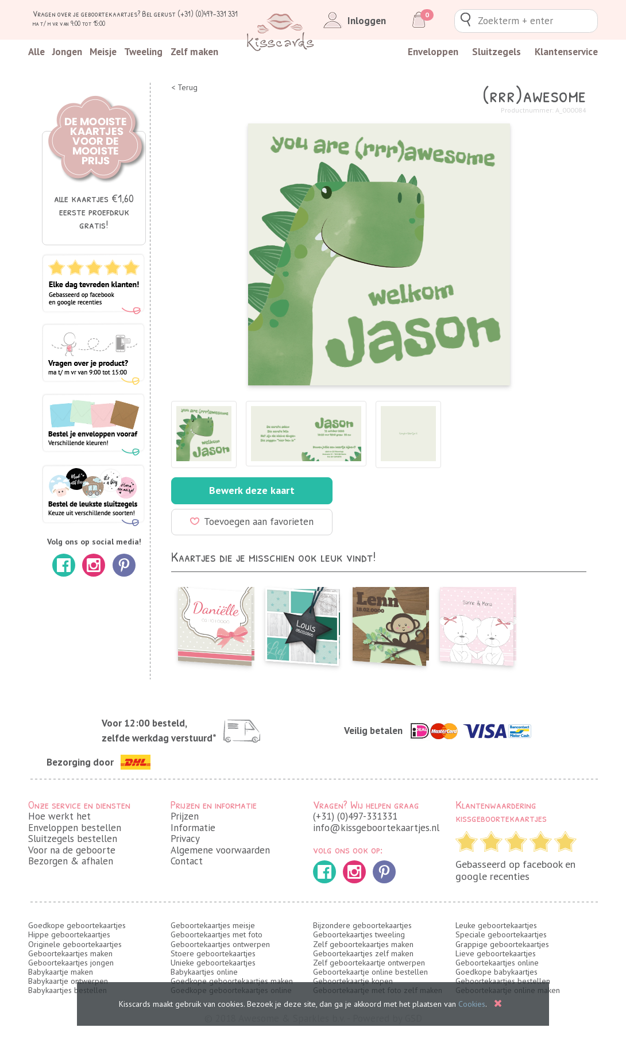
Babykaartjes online (204, 972)
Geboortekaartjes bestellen (502, 981)
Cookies (471, 1004)
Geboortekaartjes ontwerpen (220, 944)
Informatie (193, 827)
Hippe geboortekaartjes (69, 934)
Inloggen (352, 20)
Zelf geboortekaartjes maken (363, 944)
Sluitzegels (496, 51)
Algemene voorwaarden (220, 850)
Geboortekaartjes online (497, 962)
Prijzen (185, 816)
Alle (36, 51)
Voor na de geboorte (71, 850)
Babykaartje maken (60, 972)
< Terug (184, 87)
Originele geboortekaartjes (75, 944)
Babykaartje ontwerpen (68, 981)
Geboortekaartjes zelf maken (363, 953)
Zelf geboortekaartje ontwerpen (369, 962)
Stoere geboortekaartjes (213, 953)
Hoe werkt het (59, 816)
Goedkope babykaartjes (496, 972)
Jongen (67, 51)
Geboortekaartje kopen (353, 981)
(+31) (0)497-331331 (355, 816)
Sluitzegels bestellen (72, 838)
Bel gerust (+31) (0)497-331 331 (190, 13)
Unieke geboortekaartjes (213, 962)
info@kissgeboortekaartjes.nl (376, 827)
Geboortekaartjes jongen (71, 962)
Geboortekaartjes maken (70, 953)
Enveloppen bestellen (74, 827)
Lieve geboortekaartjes (495, 953)
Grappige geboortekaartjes (502, 944)
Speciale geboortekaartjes (501, 934)
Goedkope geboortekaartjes (77, 925)
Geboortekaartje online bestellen (370, 972)
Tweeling (143, 51)
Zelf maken (194, 51)
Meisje (103, 51)
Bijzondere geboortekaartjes (362, 925)
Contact (187, 861)
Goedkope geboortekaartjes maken (232, 981)
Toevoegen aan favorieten (252, 521)
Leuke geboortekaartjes (496, 925)
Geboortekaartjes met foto (216, 934)
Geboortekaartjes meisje (213, 925)
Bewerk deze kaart (252, 490)
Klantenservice (566, 51)
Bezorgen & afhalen (70, 861)
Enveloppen (433, 51)
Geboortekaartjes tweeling (359, 934)
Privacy (185, 838)
